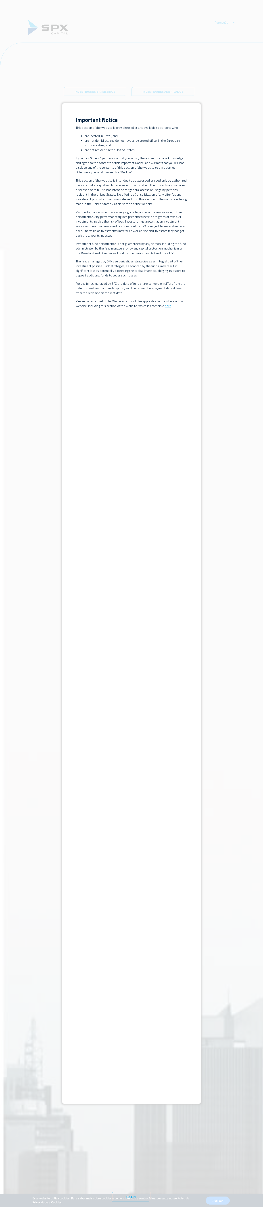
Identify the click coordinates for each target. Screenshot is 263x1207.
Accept (131, 1196)
